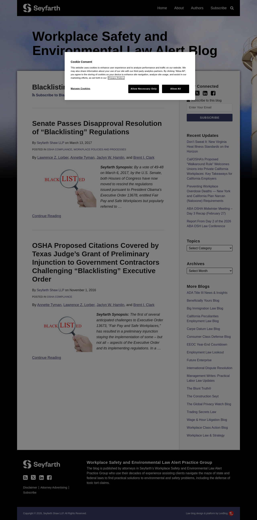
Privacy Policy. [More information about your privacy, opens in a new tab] (116, 78)
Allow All (175, 89)
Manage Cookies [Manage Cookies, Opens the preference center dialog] (80, 88)
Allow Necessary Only (144, 89)
